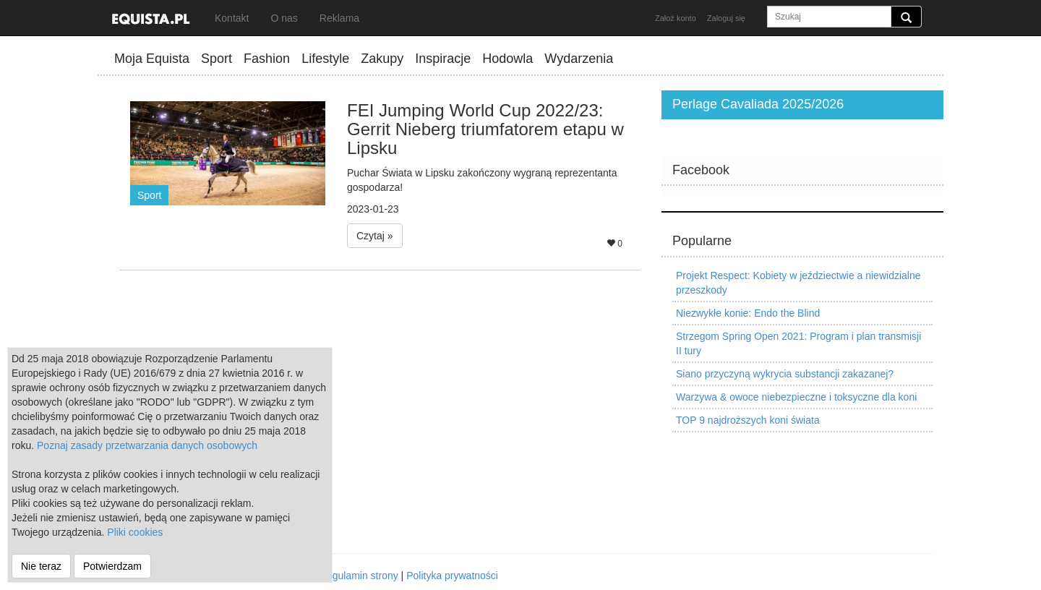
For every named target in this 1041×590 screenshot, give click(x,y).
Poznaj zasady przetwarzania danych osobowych (147, 445)
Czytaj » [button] (374, 235)
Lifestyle (325, 58)
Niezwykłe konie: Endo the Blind (748, 313)
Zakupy (382, 58)
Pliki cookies (135, 532)
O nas (283, 18)
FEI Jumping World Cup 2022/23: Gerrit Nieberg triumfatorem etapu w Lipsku (485, 129)
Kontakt (232, 18)
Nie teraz (41, 566)
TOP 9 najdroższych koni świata (748, 420)
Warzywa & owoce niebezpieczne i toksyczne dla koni (796, 397)
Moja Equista (151, 58)
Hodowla (507, 58)
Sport (216, 58)
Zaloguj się (726, 18)
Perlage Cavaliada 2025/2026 (758, 104)
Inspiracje (443, 58)
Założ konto (675, 18)
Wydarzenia (578, 58)
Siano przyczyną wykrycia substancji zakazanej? (785, 374)
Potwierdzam (112, 566)
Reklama (339, 18)
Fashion (267, 58)
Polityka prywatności (452, 575)
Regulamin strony (359, 575)
